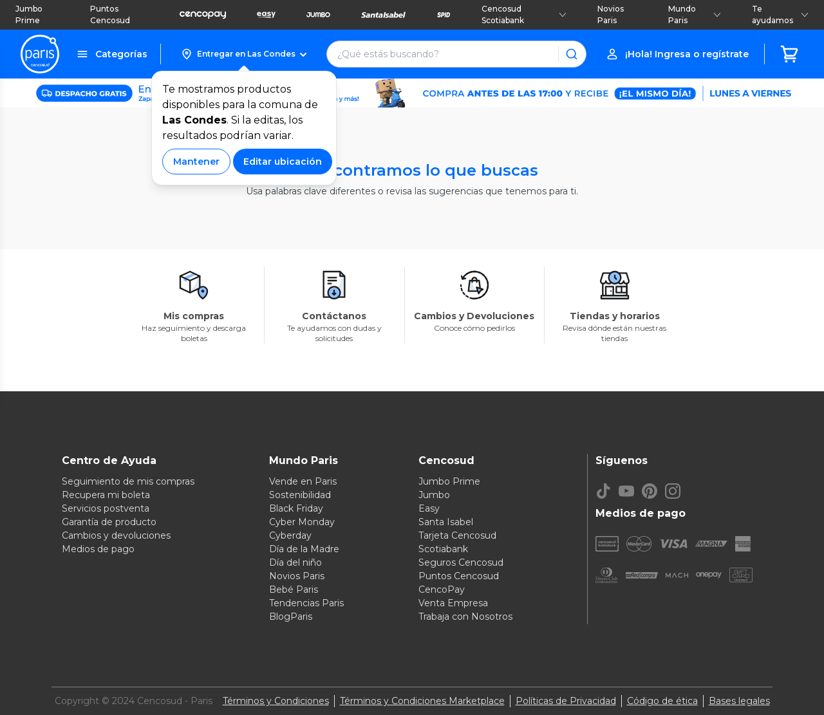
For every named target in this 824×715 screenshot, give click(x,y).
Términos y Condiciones (276, 701)
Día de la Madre (304, 549)
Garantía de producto (109, 522)
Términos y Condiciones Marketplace (422, 701)
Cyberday (290, 535)
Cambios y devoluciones (116, 535)
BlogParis (290, 616)
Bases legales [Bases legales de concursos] (739, 701)
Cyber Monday (302, 522)
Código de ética (662, 701)
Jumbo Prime (28, 14)
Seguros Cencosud (460, 562)
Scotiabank (443, 549)
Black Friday (296, 508)
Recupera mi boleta (106, 495)
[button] (243, 54)
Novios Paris (610, 14)
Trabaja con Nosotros (465, 616)
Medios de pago (98, 549)
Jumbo (434, 495)
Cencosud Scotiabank (524, 14)
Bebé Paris (293, 589)
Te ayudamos (780, 14)
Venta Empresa (453, 603)
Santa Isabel (445, 522)
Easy (429, 508)
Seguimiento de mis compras (128, 481)
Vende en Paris (303, 481)
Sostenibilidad (300, 495)
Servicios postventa (105, 508)
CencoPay (441, 589)
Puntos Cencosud (110, 14)
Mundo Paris (694, 14)
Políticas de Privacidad (566, 701)
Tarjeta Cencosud (457, 535)
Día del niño (295, 562)
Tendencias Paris (306, 603)
